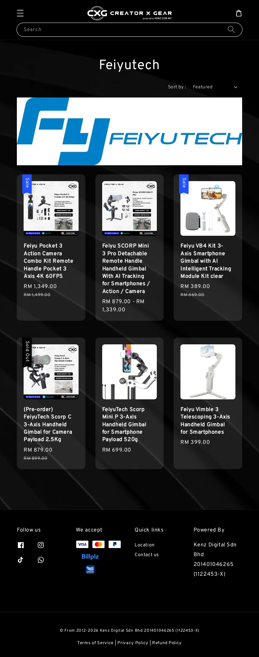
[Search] (231, 29)
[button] (20, 13)
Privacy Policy (132, 643)
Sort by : (177, 87)
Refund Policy (167, 643)
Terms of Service (95, 643)
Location (145, 545)
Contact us (147, 555)
